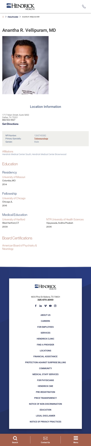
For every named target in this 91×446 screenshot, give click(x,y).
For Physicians (45, 380)
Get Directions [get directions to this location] (10, 124)
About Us (45, 315)
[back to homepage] (3, 17)
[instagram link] (55, 306)
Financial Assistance (45, 356)
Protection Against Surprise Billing (45, 362)
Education (45, 409)
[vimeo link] (45, 306)
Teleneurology (41, 138)
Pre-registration (45, 392)
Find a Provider (13, 17)
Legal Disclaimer (45, 415)
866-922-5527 (8, 120)
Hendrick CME (45, 386)
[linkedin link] (41, 306)
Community (45, 368)
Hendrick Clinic (45, 338)
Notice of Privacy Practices (45, 421)
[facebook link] (36, 306)
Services (45, 332)
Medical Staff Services (45, 374)
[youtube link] (50, 306)
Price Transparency (45, 397)
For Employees (45, 326)
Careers (45, 321)
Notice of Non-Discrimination (45, 403)
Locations (45, 350)
